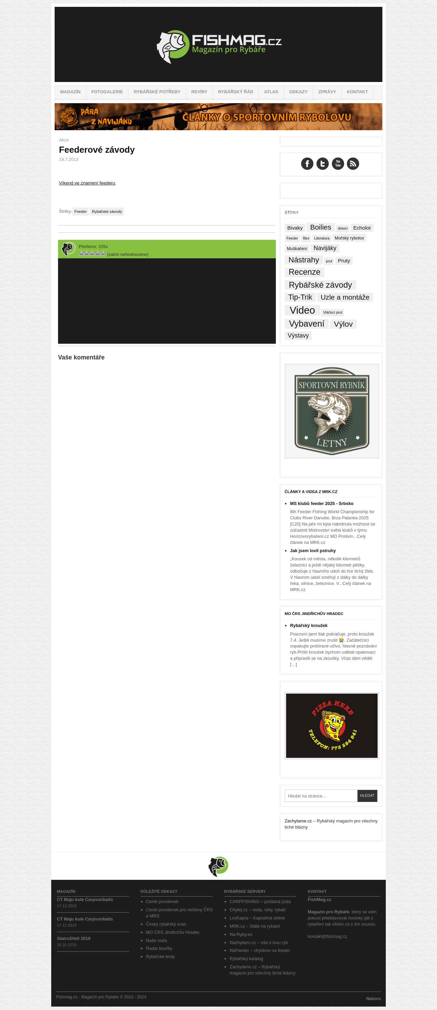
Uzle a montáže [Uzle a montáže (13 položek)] (345, 297)
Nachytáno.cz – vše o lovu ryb (259, 942)
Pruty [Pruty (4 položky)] (344, 260)
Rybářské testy (160, 956)
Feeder (80, 211)
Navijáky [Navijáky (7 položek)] (325, 248)
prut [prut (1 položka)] (329, 261)
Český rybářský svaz (166, 924)
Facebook (307, 164)
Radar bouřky (159, 948)
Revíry (199, 91)
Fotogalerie (107, 91)
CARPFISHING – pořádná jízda (260, 901)
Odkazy (298, 91)
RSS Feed (353, 164)
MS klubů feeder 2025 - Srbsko (322, 503)
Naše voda (156, 940)
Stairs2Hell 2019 (73, 938)
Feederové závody (97, 149)
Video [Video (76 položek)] (302, 310)
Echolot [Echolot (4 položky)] (362, 228)
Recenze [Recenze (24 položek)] (305, 272)
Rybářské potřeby (157, 91)
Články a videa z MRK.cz (311, 492)
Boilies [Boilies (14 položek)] (320, 227)
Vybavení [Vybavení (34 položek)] (306, 323)
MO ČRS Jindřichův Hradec (314, 614)
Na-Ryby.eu (241, 934)
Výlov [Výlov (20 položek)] (343, 324)
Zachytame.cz (298, 820)
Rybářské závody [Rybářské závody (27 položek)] (320, 284)
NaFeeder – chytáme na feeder (260, 950)
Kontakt (357, 91)
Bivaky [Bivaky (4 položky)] (294, 228)
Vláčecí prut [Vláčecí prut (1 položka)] (332, 312)
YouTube (338, 164)
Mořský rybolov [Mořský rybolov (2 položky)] (349, 238)
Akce (64, 139)
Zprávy (327, 91)
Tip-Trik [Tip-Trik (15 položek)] (300, 297)
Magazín (70, 91)
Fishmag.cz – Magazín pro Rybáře (218, 44)
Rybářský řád (235, 91)
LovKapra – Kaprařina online (257, 917)
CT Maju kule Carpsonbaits (85, 899)
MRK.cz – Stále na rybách (255, 926)
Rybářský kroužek (309, 625)
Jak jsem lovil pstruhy (313, 550)
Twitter (322, 164)
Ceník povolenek (162, 901)
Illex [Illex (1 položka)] (306, 238)
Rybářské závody (107, 211)
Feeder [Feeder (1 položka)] (292, 238)
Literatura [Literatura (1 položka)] (321, 238)
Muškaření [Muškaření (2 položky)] (297, 248)
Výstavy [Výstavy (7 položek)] (298, 335)
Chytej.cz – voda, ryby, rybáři (258, 909)
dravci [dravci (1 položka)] (343, 228)
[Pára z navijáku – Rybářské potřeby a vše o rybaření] (218, 128)
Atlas (271, 91)
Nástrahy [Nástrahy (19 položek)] (303, 260)
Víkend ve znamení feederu (87, 183)
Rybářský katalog (246, 958)
